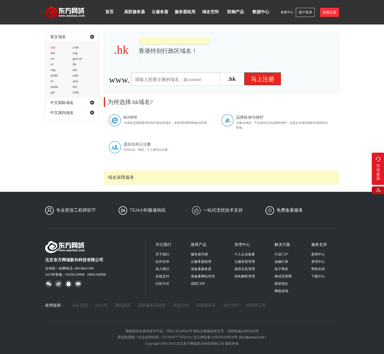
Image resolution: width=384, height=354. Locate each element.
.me (74, 70)
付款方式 (162, 283)
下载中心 (318, 276)
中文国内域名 (72, 113)
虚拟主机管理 (244, 269)
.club (75, 92)
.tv (51, 81)
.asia (75, 81)
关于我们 (162, 254)
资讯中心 (318, 261)
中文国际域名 (72, 103)
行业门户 (281, 254)
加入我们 (162, 269)
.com (75, 47)
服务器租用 (185, 12)
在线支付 (162, 276)
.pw (52, 92)
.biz (74, 87)
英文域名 (72, 37)
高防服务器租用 (152, 305)
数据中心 (260, 12)
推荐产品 (198, 244)
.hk (74, 64)
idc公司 (101, 305)
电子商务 (281, 269)
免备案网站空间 (203, 276)
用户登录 (305, 12)
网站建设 (123, 305)
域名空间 (210, 12)
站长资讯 (80, 305)
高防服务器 (134, 12)
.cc (52, 64)
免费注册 (329, 12)
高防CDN (198, 283)
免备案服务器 (201, 269)
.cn (52, 58)
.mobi (54, 75)
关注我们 (163, 244)
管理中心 (242, 244)
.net (52, 53)
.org (74, 53)
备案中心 (287, 12)
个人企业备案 (244, 254)
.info (75, 75)
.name (54, 87)
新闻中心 (318, 254)
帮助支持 (318, 269)
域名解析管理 (244, 276)
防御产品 (235, 12)
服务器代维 (199, 254)
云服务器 (160, 12)
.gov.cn (77, 58)
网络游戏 (281, 291)
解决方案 (282, 244)
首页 (109, 12)
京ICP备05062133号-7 (252, 337)
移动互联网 (283, 276)
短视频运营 (256, 305)
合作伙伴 (162, 261)
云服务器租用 (201, 261)
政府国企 (281, 283)
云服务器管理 (244, 261)
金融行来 (281, 261)
